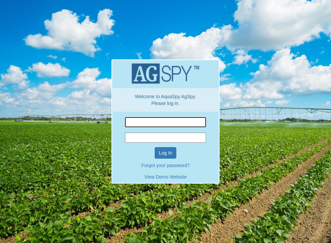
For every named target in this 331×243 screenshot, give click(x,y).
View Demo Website (165, 177)
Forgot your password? (165, 165)
